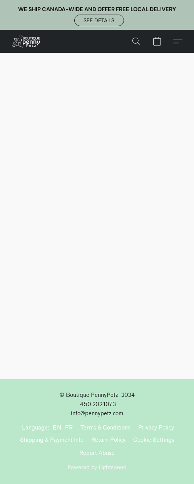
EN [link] (57, 428)
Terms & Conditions (105, 428)
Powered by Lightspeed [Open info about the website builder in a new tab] (97, 467)
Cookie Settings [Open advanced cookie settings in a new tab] (153, 440)
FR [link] (69, 428)
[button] (99, 20)
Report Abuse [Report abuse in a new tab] (97, 453)
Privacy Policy (156, 428)
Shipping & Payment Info (52, 440)
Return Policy (108, 440)
